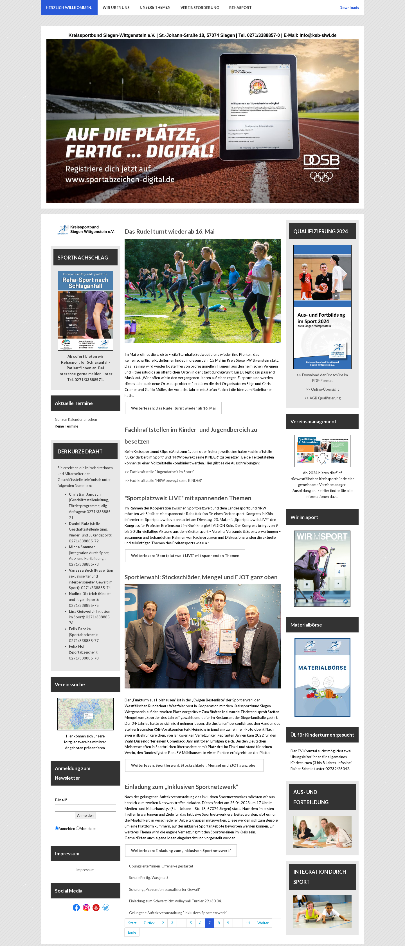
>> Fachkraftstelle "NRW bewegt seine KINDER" (163, 479)
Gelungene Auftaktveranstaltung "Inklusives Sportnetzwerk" (178, 907)
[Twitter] (105, 907)
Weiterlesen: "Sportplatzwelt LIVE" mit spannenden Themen (184, 554)
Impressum (85, 869)
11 (248, 918)
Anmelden (85, 815)
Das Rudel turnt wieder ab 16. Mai (170, 231)
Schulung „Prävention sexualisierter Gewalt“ (165, 884)
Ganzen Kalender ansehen (76, 419)
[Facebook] (76, 907)
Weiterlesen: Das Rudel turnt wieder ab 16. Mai (172, 407)
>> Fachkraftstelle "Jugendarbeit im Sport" (159, 470)
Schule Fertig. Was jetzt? (148, 872)
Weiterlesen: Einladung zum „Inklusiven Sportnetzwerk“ (180, 846)
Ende (132, 927)
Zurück (149, 918)
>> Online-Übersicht (322, 389)
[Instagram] (86, 907)
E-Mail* (61, 800)
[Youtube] (96, 907)
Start (132, 918)
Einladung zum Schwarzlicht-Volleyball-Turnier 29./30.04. (175, 896)
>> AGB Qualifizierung (322, 398)
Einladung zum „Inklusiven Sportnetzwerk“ (181, 782)
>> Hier (323, 490)
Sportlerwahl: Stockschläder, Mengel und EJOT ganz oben (201, 574)
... (181, 918)
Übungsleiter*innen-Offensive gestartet (161, 861)
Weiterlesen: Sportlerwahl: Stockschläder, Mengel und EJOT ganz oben (193, 762)
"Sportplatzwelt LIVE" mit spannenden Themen (188, 496)
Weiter (263, 918)
